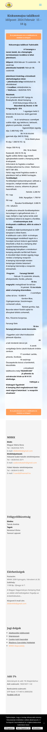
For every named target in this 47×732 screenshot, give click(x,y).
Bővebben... (37, 728)
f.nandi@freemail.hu (22, 473)
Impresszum (14, 636)
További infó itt (13, 694)
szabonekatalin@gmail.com (25, 462)
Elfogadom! (9, 728)
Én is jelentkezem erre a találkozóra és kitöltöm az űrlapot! (23, 36)
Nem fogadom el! (23, 728)
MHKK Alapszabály (16, 646)
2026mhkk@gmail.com (23, 451)
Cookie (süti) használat (18, 639)
